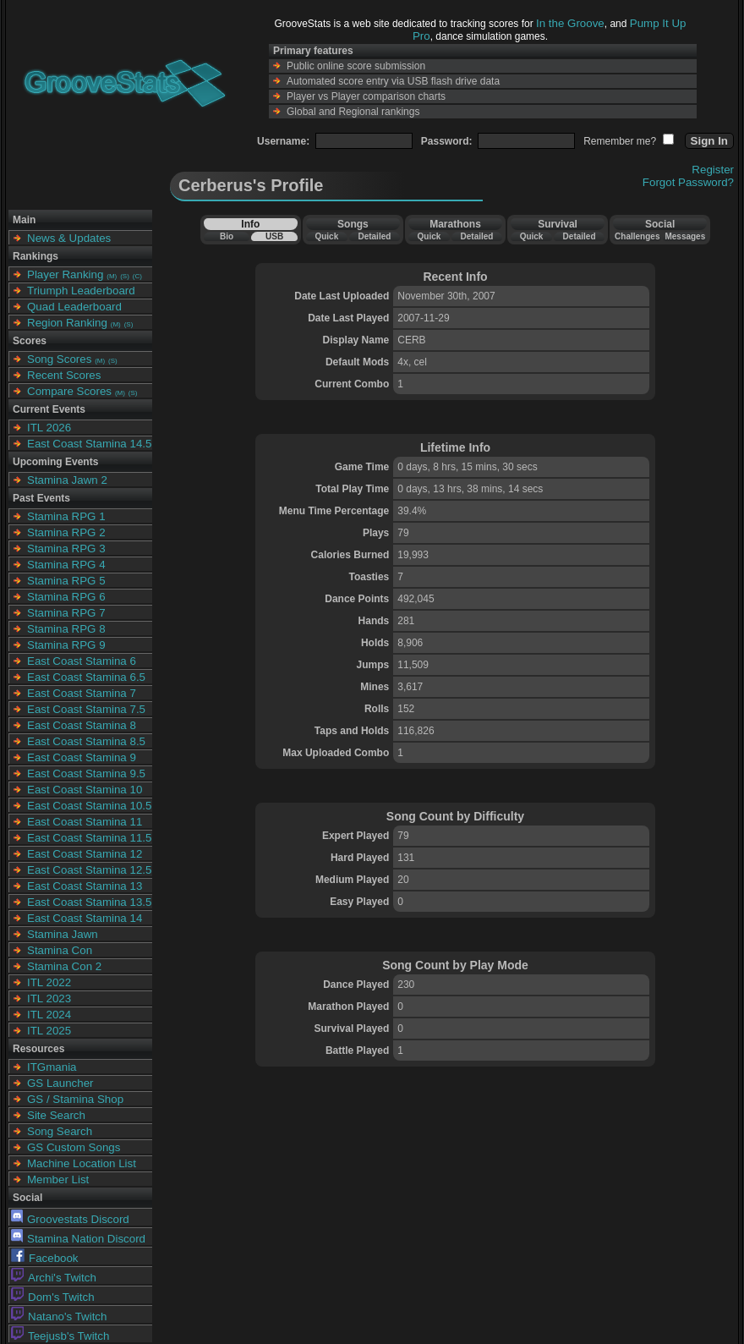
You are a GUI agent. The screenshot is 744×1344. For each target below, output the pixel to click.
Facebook (45, 1258)
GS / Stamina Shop (75, 1099)
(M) (112, 276)
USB (274, 236)
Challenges (637, 236)
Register (713, 169)
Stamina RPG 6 (66, 596)
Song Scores (59, 359)
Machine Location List (81, 1163)
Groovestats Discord (70, 1219)
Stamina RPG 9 (66, 645)
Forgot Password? (688, 182)
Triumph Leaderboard (81, 290)
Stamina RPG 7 (66, 612)
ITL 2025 (49, 1030)
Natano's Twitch (59, 1316)
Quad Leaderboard (74, 306)
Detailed (374, 236)
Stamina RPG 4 (66, 564)
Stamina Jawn (62, 934)
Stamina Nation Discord (78, 1238)
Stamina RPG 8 (66, 629)
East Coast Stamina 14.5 (89, 443)
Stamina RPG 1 (66, 516)
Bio (226, 236)
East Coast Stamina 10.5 (89, 805)
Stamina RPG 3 (66, 548)
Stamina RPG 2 (66, 532)
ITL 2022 (49, 982)
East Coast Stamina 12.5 (89, 870)
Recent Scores (64, 375)
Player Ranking (65, 274)
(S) (124, 276)
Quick (326, 236)
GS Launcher (60, 1083)
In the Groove (570, 23)
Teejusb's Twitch (60, 1336)
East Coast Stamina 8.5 (86, 741)
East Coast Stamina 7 (81, 693)
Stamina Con (59, 950)
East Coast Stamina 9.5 (86, 773)
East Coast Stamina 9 (81, 757)
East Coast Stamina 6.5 (86, 677)
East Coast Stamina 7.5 (86, 709)
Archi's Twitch (53, 1277)
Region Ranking (67, 322)
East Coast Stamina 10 (84, 789)
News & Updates (69, 238)
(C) (137, 276)
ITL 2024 (49, 1014)
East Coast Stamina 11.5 (89, 837)
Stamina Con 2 (64, 966)
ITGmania (52, 1067)
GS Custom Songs (73, 1147)
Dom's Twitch (53, 1297)
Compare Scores (69, 391)
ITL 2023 (49, 998)
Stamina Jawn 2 (67, 480)
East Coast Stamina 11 (84, 821)
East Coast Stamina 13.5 (89, 902)
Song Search (59, 1131)
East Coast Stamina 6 (81, 661)
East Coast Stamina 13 (84, 886)
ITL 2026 (49, 427)
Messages (685, 236)
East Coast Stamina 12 (84, 854)
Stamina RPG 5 (66, 580)
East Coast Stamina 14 (84, 918)
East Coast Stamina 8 (81, 725)
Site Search (56, 1115)
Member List (58, 1179)
